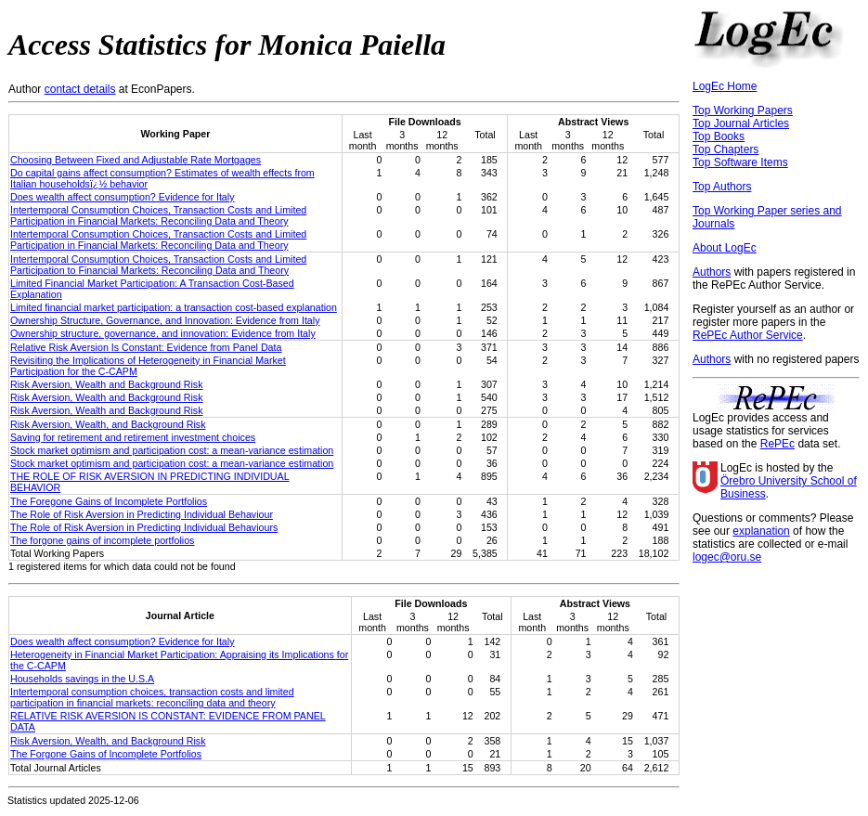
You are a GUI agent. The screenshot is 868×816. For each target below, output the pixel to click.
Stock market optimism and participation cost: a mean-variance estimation (171, 450)
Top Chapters (725, 149)
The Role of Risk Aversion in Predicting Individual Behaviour (141, 514)
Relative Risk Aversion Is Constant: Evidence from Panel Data (145, 347)
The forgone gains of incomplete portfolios (102, 540)
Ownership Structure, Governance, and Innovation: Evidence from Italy (164, 320)
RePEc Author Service (748, 335)
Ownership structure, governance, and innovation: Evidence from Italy (163, 333)
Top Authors (722, 186)
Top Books (719, 136)
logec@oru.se (727, 556)
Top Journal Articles (741, 123)
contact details (80, 89)
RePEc (777, 443)
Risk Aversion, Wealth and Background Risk (106, 384)
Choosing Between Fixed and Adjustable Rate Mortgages (135, 159)
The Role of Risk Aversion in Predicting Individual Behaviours (144, 527)
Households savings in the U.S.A (82, 678)
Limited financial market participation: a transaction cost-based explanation (173, 307)
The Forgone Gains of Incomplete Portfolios (105, 753)
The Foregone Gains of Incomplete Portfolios (108, 501)
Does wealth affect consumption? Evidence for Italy (122, 196)
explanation (760, 531)
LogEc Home (725, 86)
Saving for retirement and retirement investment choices (132, 437)
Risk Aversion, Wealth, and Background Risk (107, 424)
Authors (712, 272)
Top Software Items (740, 162)
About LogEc (725, 247)
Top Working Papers (743, 110)
